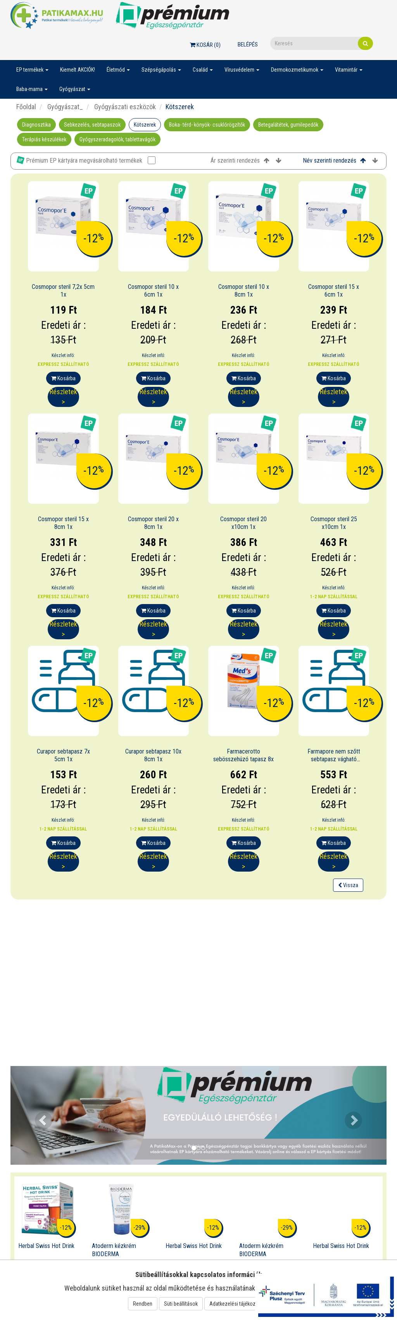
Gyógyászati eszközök (124, 107)
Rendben (142, 1304)
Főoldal (26, 107)
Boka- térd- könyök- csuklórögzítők (207, 125)
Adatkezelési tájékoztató (236, 1304)
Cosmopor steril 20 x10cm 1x (243, 523)
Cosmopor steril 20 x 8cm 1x (153, 523)
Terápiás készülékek (44, 139)
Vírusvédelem (241, 70)
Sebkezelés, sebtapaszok (92, 125)
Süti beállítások (181, 1304)
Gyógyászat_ (64, 107)
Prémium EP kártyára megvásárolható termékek (86, 160)
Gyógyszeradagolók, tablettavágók (117, 139)
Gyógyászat (74, 89)
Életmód (118, 70)
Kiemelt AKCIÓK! (77, 70)
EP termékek (32, 70)
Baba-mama (32, 89)
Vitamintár (348, 70)
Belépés (248, 44)
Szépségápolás (161, 70)
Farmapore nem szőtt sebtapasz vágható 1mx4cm (333, 759)
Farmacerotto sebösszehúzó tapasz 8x (243, 755)
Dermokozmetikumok (297, 70)
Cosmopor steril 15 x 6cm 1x (333, 291)
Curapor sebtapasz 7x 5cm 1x (63, 755)
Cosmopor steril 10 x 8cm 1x (243, 291)
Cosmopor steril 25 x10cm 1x (334, 523)
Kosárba (63, 378)
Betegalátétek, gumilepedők (288, 125)
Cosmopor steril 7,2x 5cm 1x (63, 291)
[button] (38, 1115)
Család (203, 70)
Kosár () (205, 44)
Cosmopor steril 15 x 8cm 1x (63, 523)
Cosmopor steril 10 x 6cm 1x (153, 291)
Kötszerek (145, 125)
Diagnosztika (36, 125)
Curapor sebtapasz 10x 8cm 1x (153, 755)
